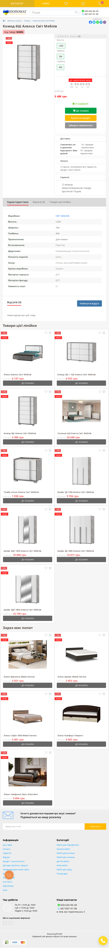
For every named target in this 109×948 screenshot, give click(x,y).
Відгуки (6, 857)
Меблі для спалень (14, 21)
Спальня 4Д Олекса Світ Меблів (74, 433)
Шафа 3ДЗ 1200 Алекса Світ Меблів (22, 551)
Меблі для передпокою (68, 845)
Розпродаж (62, 873)
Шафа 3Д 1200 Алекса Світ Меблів (75, 492)
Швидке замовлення (81, 125)
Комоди (27, 21)
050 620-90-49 (90, 11)
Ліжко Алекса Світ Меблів (17, 374)
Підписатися (95, 826)
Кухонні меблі (63, 849)
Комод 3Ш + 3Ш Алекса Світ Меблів (76, 374)
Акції (5, 890)
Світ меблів (62, 215)
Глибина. (61, 61)
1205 (61, 45)
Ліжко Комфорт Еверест (70, 735)
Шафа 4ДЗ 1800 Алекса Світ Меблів (22, 609)
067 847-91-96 (90, 14)
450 (60, 67)
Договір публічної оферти (15, 865)
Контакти (7, 881)
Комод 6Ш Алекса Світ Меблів (20, 433)
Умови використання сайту (16, 869)
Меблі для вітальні (66, 853)
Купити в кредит (80, 118)
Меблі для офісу (64, 869)
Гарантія (7, 853)
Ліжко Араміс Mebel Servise (71, 676)
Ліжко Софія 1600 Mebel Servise (20, 735)
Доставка (7, 845)
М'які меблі (62, 865)
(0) (79, 36)
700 (60, 56)
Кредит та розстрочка (13, 861)
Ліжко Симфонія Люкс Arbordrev (21, 794)
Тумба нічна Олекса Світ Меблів (21, 492)
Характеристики (18, 202)
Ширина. (61, 50)
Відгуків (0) (39, 202)
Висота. (60, 40)
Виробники (8, 886)
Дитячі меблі (63, 861)
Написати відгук (89, 303)
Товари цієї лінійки (60, 202)
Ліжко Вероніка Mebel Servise (19, 676)
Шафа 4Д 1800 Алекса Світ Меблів (75, 551)
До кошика (81, 110)
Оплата (6, 849)
